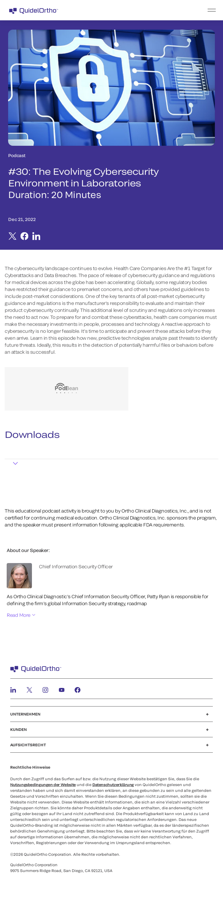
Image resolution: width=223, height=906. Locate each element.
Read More (18, 615)
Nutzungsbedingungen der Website (43, 784)
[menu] (147, 10)
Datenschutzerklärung (113, 784)
